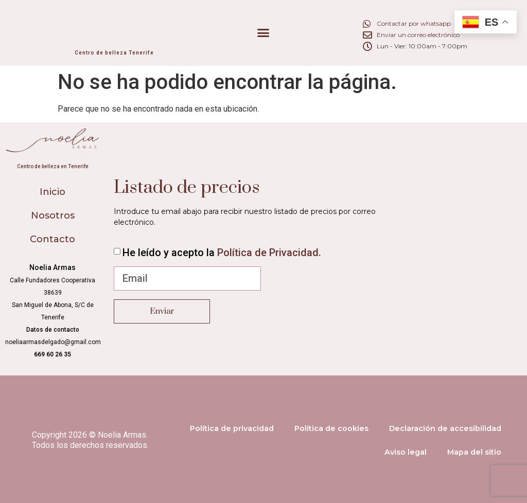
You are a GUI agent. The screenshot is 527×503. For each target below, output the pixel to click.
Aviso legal (405, 452)
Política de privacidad (232, 428)
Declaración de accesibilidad (445, 428)
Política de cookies (331, 428)
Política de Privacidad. (269, 252)
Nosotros (53, 215)
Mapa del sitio (474, 452)
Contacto (52, 239)
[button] (263, 33)
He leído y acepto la (221, 252)
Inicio (52, 191)
